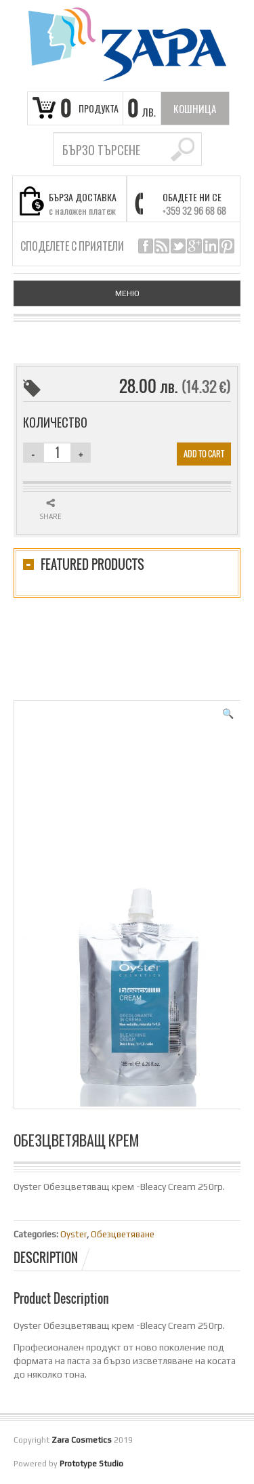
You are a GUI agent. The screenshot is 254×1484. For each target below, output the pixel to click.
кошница (194, 108)
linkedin (210, 246)
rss (161, 246)
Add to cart (204, 453)
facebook (145, 246)
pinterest (226, 246)
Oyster (73, 1234)
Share (50, 516)
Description (46, 1257)
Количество (55, 422)
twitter (178, 246)
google (194, 246)
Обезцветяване (122, 1234)
